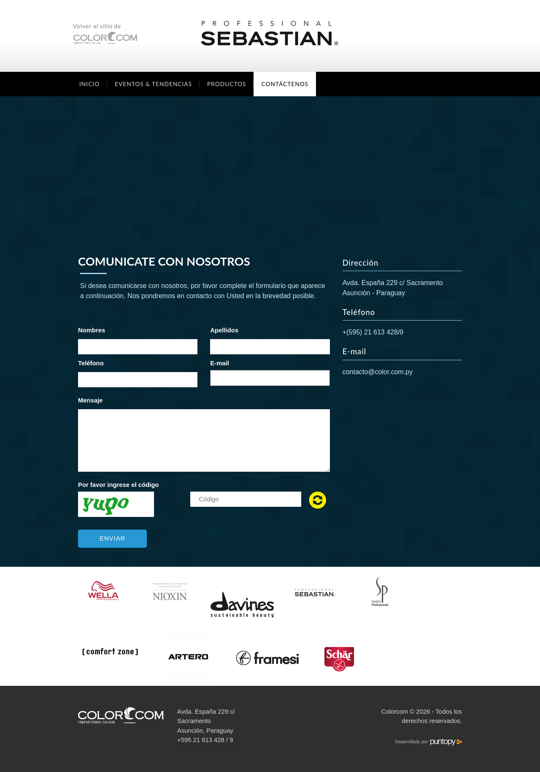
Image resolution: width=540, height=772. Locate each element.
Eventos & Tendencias (153, 83)
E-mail (219, 363)
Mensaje (90, 400)
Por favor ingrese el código (118, 484)
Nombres (91, 330)
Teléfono (91, 363)
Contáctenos (284, 83)
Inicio (89, 83)
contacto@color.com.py (378, 371)
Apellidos (224, 330)
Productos (226, 83)
